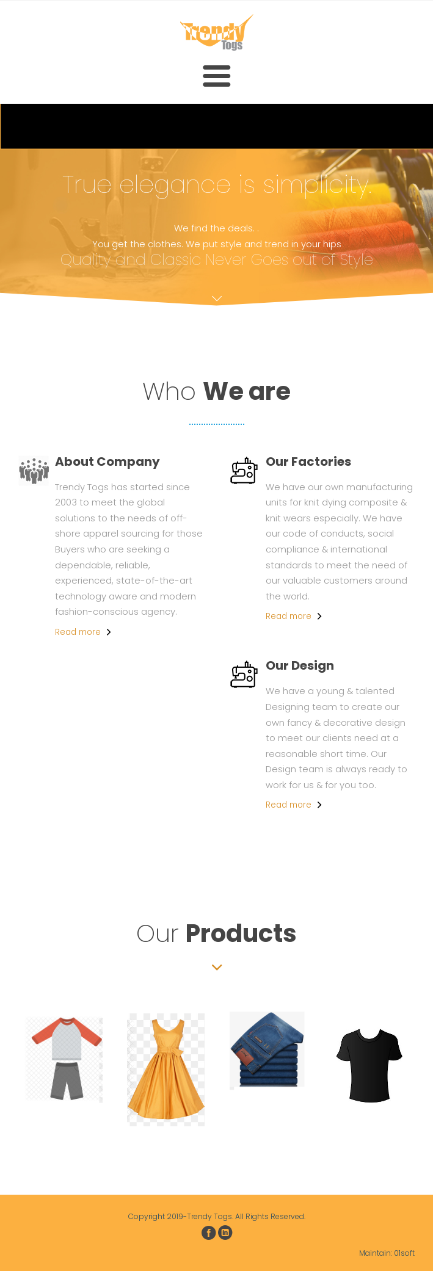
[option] (63, 1056)
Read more (78, 632)
